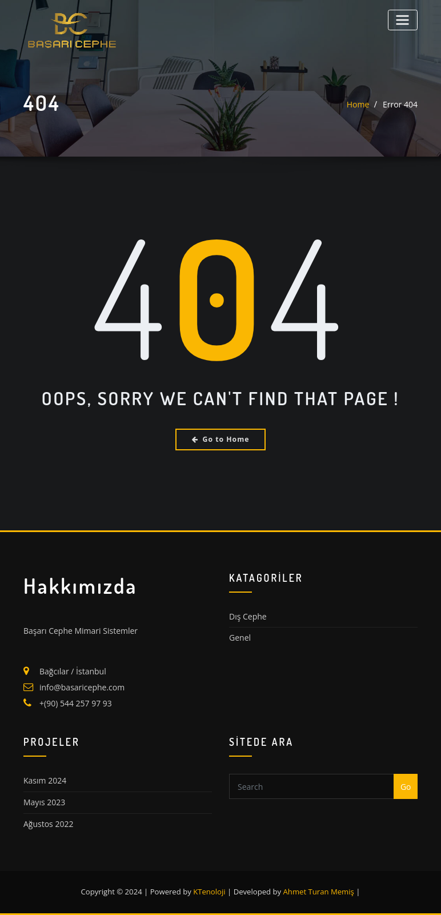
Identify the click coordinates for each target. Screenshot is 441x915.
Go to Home (221, 439)
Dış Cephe (248, 616)
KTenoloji (209, 891)
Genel (240, 637)
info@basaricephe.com (82, 687)
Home (358, 104)
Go (405, 786)
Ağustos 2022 (48, 823)
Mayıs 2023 (44, 802)
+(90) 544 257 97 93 (75, 703)
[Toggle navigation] (403, 20)
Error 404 (400, 104)
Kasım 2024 (44, 780)
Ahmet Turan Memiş (318, 891)
